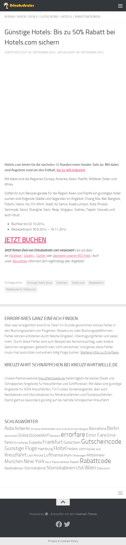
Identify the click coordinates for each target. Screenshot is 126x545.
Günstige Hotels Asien (39, 282)
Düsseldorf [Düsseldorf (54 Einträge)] (39, 435)
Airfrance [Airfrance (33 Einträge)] (36, 429)
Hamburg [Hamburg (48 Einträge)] (45, 448)
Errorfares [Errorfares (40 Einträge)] (21, 443)
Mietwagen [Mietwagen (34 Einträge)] (79, 455)
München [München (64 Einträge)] (14, 461)
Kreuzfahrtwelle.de (51, 378)
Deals (33, 17)
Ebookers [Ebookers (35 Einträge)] (54, 435)
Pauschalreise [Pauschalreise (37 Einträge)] (60, 462)
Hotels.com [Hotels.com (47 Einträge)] (76, 449)
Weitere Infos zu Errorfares (99, 352)
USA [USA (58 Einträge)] (80, 468)
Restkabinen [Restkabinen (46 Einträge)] (14, 468)
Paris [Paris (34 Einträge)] (48, 462)
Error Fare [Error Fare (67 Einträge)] (96, 435)
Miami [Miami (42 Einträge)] (68, 455)
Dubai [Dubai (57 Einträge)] (23, 435)
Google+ (29, 256)
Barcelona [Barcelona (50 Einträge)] (97, 428)
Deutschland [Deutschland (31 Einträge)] (11, 435)
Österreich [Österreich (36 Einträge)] (103, 468)
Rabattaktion (96, 282)
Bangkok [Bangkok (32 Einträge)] (83, 429)
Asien (21, 17)
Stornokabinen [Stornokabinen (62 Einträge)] (60, 468)
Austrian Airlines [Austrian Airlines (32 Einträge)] (70, 429)
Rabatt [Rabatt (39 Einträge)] (74, 462)
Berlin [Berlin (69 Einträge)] (113, 428)
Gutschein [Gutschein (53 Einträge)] (71, 442)
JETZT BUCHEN (25, 240)
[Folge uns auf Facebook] (59, 524)
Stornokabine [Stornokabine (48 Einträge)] (35, 468)
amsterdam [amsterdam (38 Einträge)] (48, 429)
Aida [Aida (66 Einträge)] (9, 428)
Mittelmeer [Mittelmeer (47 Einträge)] (96, 455)
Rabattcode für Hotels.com (21, 289)
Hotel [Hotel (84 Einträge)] (60, 448)
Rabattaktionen (87, 17)
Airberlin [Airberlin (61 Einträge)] (22, 428)
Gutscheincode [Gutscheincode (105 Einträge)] (101, 441)
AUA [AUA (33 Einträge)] (58, 429)
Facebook (15, 256)
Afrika (10, 17)
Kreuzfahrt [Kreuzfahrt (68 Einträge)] (16, 455)
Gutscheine (49, 17)
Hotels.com (78, 282)
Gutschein (62, 282)
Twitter (41, 256)
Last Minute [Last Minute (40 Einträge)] (35, 455)
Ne (14, 261)
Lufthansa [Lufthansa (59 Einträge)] (53, 455)
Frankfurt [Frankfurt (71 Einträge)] (53, 442)
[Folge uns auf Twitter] (67, 524)
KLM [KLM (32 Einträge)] (98, 449)
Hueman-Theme (86, 514)
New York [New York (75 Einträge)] (34, 461)
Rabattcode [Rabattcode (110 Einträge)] (95, 461)
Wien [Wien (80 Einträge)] (90, 467)
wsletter (21, 261)
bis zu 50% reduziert (71, 170)
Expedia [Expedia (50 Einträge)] (35, 442)
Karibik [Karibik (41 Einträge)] (90, 449)
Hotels (66, 17)
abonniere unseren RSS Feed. (72, 256)
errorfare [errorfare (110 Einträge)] (73, 434)
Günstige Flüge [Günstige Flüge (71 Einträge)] (21, 448)
